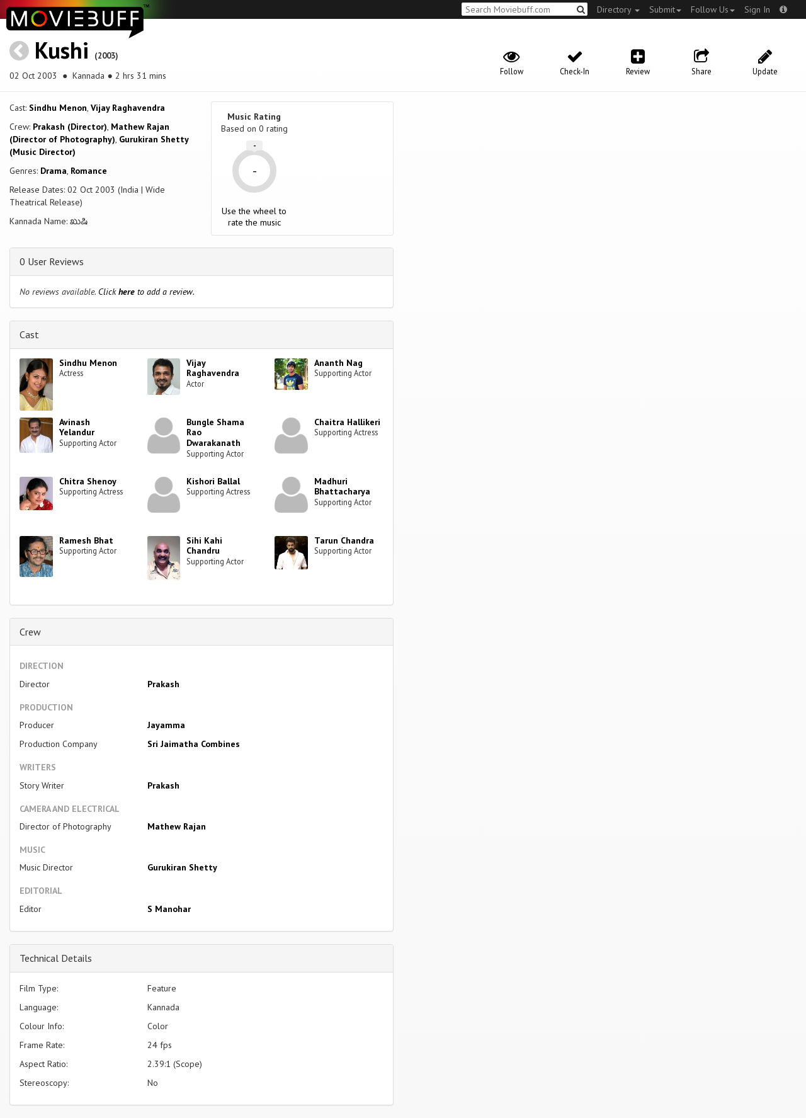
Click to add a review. (146, 291)
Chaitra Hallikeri (347, 422)
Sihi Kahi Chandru (204, 546)
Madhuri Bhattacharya (342, 487)
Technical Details (56, 958)
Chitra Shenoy (87, 481)
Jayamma (166, 725)
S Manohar (169, 909)
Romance (89, 170)
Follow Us (713, 9)
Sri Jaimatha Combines (193, 744)
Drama (53, 170)
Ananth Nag (338, 362)
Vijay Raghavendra (128, 107)
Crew (30, 631)
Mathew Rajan (176, 826)
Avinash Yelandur (76, 427)
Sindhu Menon (58, 107)
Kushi (62, 50)
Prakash (163, 684)
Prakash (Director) (70, 126)
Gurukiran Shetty (182, 867)
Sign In (757, 9)
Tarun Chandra (344, 540)
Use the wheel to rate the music (254, 216)
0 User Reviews (52, 261)
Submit (665, 9)
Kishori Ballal (213, 481)
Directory (618, 9)
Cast (29, 334)
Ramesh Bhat (86, 540)
